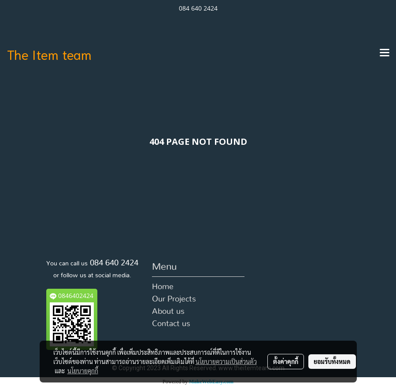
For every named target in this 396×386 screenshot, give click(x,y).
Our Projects (174, 299)
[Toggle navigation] (384, 53)
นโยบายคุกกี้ (82, 371)
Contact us (171, 324)
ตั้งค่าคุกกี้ (285, 361)
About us (168, 312)
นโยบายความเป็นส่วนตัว (226, 361)
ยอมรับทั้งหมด (332, 361)
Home (163, 287)
